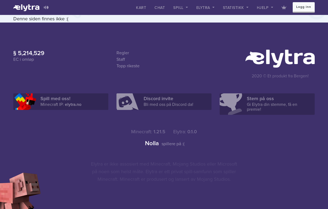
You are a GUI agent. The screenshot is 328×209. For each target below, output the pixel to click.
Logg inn (303, 7)
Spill (179, 7)
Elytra (204, 7)
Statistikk (234, 7)
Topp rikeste (128, 66)
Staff (120, 59)
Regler (122, 53)
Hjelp (263, 7)
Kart (141, 7)
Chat (159, 7)
